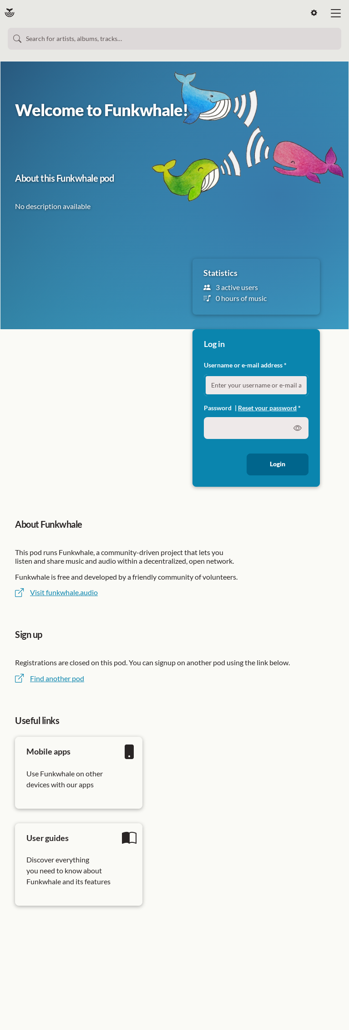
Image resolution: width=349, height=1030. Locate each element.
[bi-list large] (336, 13)
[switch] (298, 428)
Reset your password (267, 408)
